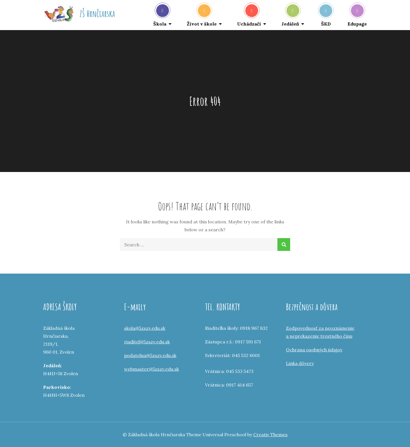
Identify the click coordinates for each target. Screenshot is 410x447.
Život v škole (202, 15)
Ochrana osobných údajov (314, 349)
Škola (161, 15)
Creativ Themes (270, 434)
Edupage (357, 15)
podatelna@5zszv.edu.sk (150, 355)
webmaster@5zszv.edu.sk (151, 369)
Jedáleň (290, 15)
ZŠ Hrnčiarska (97, 13)
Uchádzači (249, 15)
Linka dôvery (300, 363)
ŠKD (325, 15)
